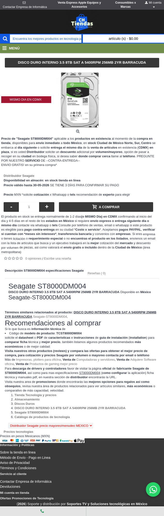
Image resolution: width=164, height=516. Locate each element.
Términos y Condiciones (18, 468)
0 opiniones (33, 258)
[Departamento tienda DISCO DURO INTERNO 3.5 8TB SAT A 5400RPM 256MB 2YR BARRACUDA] (70, 408)
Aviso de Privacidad (15, 463)
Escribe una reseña (57, 258)
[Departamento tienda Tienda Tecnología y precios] (35, 395)
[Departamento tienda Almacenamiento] (27, 399)
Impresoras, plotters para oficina (38, 359)
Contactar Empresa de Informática (25, 481)
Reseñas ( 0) (97, 273)
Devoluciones (10, 486)
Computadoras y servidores (95, 359)
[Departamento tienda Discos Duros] (24, 404)
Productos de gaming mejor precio (53, 364)
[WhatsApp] (153, 489)
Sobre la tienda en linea (18, 452)
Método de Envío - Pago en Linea (25, 458)
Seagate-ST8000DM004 (50, 316)
